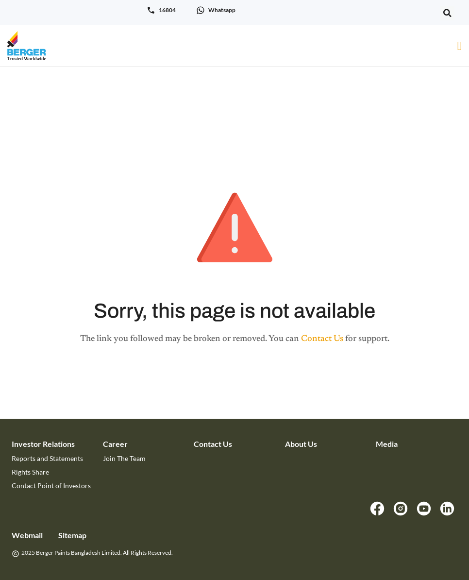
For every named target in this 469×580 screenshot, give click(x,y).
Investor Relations (43, 443)
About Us (301, 443)
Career (115, 443)
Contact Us (322, 339)
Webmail (27, 535)
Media (387, 443)
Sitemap (72, 535)
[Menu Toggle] (459, 46)
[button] (447, 13)
